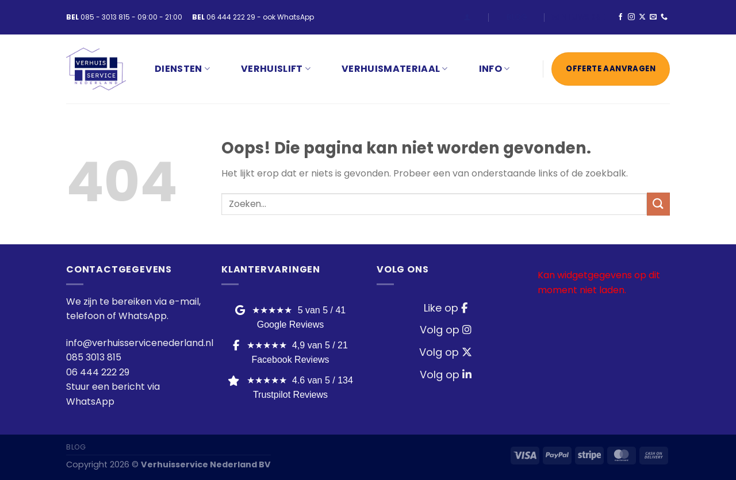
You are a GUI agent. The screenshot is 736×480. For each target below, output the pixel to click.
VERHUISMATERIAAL (395, 68)
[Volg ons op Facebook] (620, 17)
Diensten (182, 68)
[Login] (467, 17)
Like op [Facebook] (445, 308)
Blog (517, 17)
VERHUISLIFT (275, 68)
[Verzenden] (658, 204)
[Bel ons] (664, 17)
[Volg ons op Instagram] (631, 17)
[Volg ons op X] (642, 17)
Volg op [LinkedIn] (445, 374)
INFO (494, 68)
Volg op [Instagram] (445, 329)
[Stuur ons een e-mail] (653, 17)
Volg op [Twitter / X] (445, 352)
